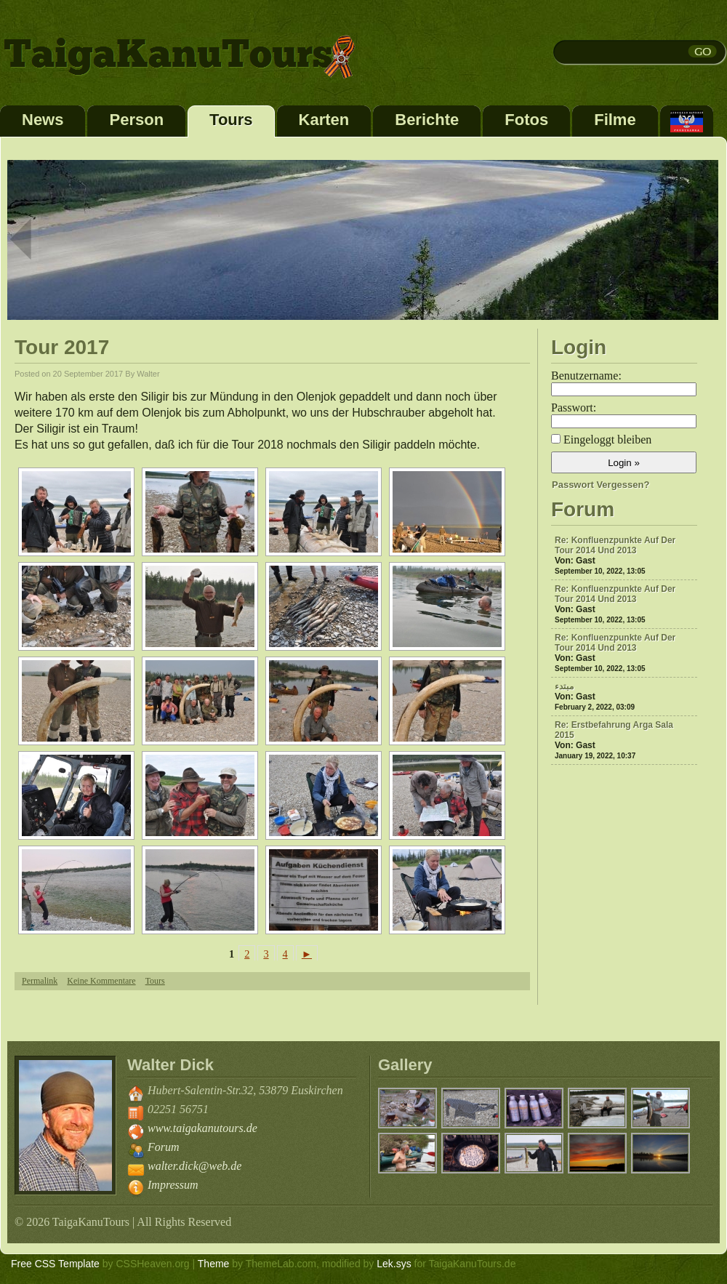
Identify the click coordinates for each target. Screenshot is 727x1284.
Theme (214, 1263)
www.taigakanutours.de (202, 1128)
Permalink (39, 981)
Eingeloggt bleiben (607, 439)
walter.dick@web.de (194, 1166)
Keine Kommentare (101, 981)
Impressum (173, 1185)
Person (136, 120)
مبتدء (564, 686)
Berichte (427, 120)
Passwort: (573, 407)
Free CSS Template (55, 1263)
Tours (230, 120)
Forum (164, 1147)
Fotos (526, 120)
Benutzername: (586, 375)
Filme (614, 120)
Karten (324, 120)
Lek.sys (394, 1263)
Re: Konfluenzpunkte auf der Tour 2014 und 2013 (615, 545)
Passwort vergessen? (600, 484)
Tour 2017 (62, 347)
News (42, 120)
